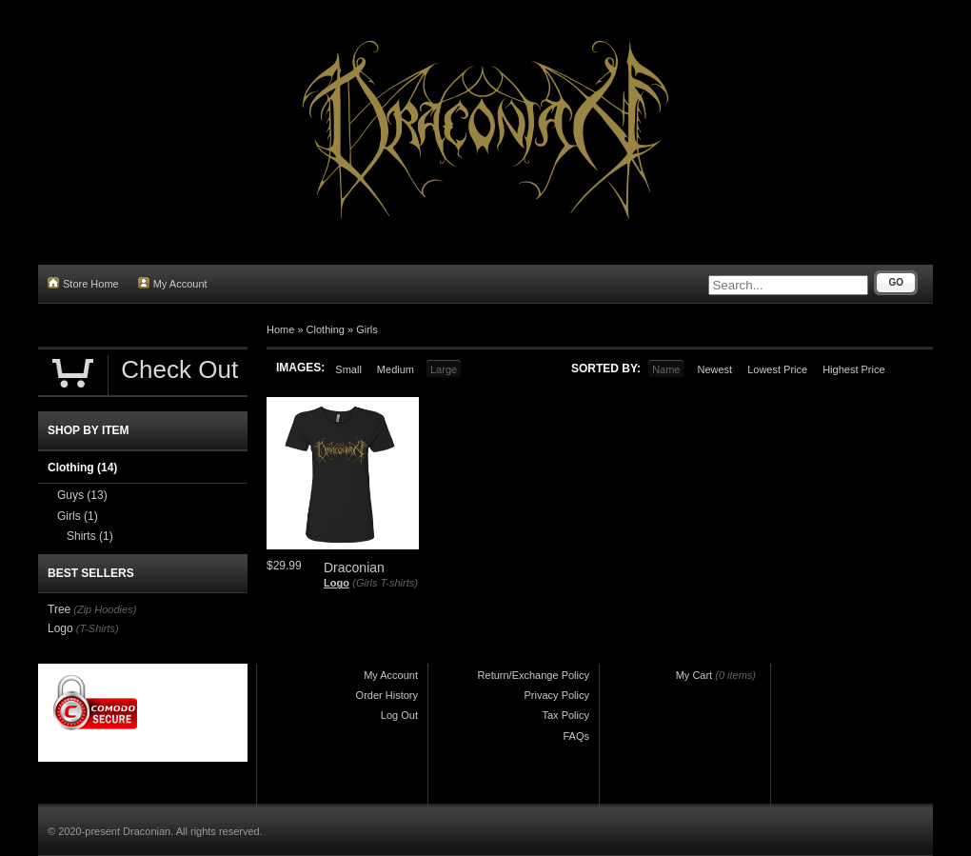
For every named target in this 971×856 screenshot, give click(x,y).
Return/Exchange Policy (533, 675)
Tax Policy (565, 715)
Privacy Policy (557, 695)
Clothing (326, 329)
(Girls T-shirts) (385, 582)
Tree (59, 609)
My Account (173, 283)
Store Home (83, 283)
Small (348, 369)
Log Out (399, 715)
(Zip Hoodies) (104, 609)
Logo (336, 582)
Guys (82, 495)
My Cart (694, 675)
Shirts (90, 536)
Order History (387, 695)
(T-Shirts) (97, 628)
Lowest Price (777, 369)
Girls (367, 329)
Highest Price (853, 369)
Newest (714, 369)
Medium (395, 369)
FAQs (576, 736)
